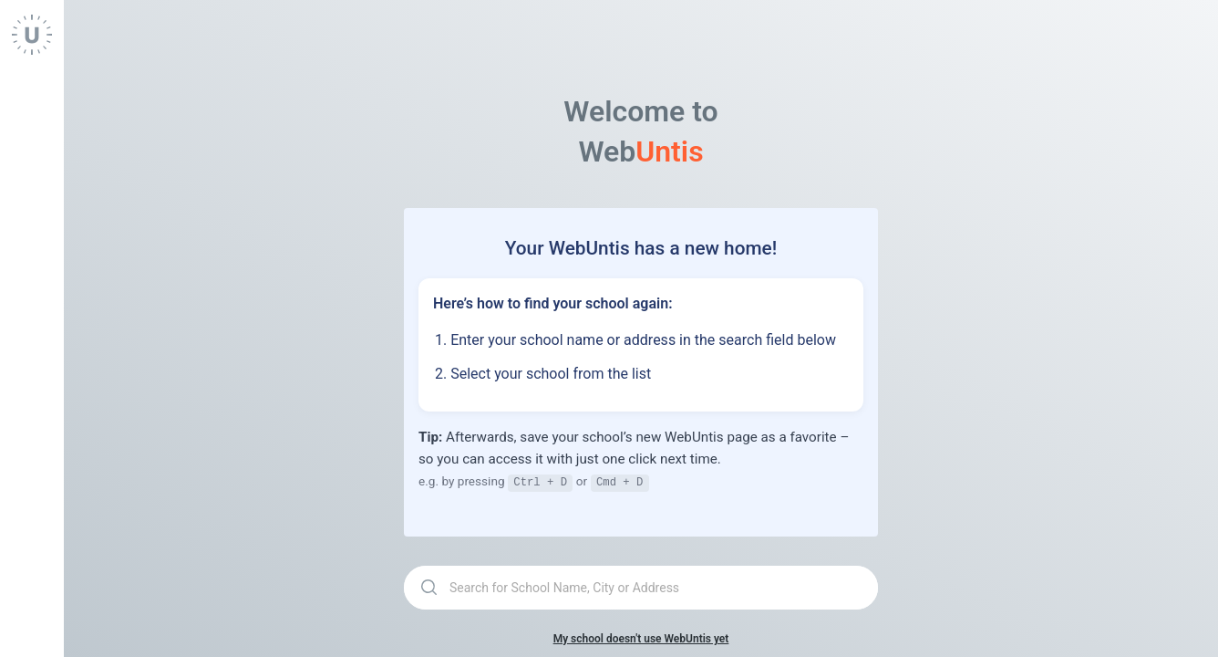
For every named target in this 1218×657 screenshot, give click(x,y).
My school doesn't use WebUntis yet (641, 637)
